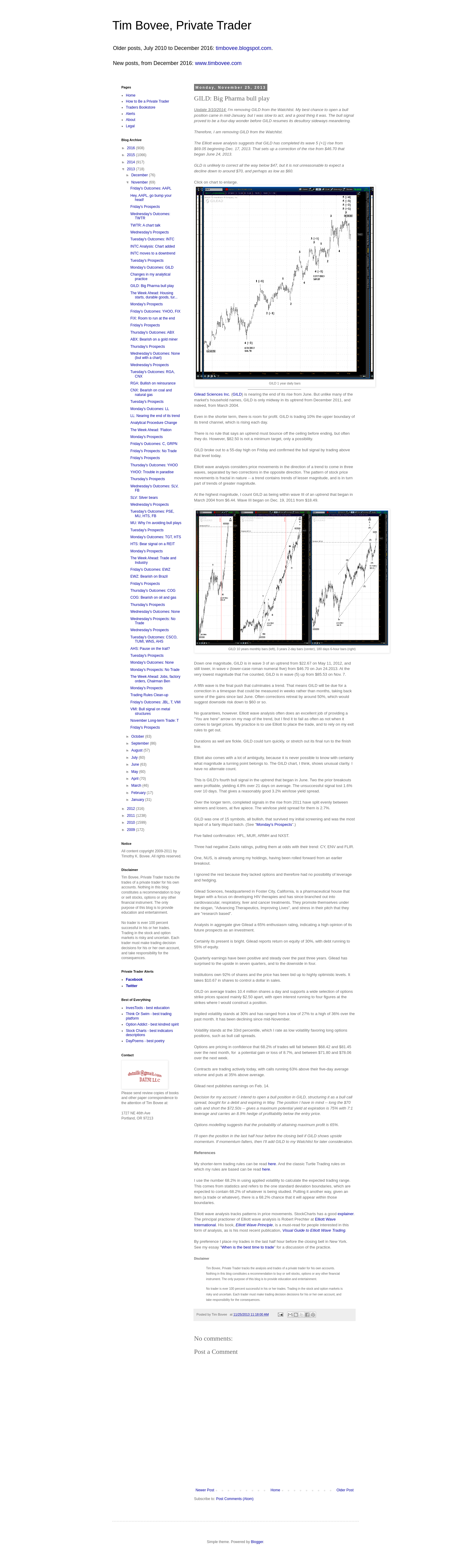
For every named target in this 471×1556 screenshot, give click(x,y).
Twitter (131, 986)
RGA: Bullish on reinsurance (153, 383)
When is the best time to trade (247, 1247)
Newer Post (205, 1490)
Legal (130, 126)
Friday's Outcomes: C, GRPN (153, 444)
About (130, 120)
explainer (346, 1214)
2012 (131, 809)
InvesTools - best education (147, 1008)
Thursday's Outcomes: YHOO (154, 465)
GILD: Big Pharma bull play (152, 286)
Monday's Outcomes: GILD (152, 267)
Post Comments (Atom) (235, 1499)
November (140, 182)
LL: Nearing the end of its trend (155, 416)
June (135, 764)
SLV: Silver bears (144, 498)
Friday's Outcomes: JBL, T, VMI (155, 702)
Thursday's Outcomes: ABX (152, 332)
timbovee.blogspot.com (243, 48)
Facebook (134, 979)
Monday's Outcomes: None (152, 662)
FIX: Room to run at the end (152, 318)
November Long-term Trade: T (154, 720)
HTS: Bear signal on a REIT (152, 544)
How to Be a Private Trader (147, 101)
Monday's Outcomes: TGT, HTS (155, 537)
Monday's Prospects (274, 824)
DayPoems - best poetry (145, 1041)
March (136, 785)
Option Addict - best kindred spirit (152, 1024)
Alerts (130, 114)
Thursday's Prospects (147, 346)
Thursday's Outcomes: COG (152, 590)
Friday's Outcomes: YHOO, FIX (155, 311)
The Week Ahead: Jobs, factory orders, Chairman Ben (155, 679)
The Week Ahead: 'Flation (151, 430)
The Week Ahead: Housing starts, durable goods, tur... (154, 295)
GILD (237, 394)
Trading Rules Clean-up (149, 695)
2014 (131, 162)
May (135, 772)
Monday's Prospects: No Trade (155, 670)
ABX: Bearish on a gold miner (154, 339)
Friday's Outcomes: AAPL (150, 188)
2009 (131, 830)
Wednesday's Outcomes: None (155, 612)
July (135, 757)
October (138, 736)
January (138, 800)
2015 (131, 155)
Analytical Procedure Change (153, 423)
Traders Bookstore (140, 107)
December (140, 175)
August (137, 750)
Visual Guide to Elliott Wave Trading (313, 1230)
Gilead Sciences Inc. (212, 394)
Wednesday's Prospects (149, 232)
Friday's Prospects (145, 207)
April (135, 778)
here (272, 1164)
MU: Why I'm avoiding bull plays (155, 523)
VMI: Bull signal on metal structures (150, 711)
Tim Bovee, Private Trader (181, 25)
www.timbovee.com (218, 63)
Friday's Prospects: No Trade (153, 451)
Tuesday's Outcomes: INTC (152, 239)
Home (275, 1490)
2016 (131, 148)
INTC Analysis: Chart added (152, 246)
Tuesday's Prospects (147, 260)
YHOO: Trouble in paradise (152, 472)
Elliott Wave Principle (254, 1225)
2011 (131, 816)
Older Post (345, 1490)
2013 (131, 169)
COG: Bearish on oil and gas (153, 597)
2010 (131, 822)
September (140, 743)
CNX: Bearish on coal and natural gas (151, 392)
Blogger (257, 1542)
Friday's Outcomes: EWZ (150, 569)
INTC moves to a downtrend (152, 253)
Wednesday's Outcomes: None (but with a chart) (155, 355)
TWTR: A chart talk (145, 225)
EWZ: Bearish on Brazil (149, 576)
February (139, 793)
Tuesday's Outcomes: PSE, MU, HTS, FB (152, 513)
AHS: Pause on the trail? (150, 649)
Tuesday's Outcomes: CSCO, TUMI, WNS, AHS (154, 639)
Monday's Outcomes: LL (149, 409)
